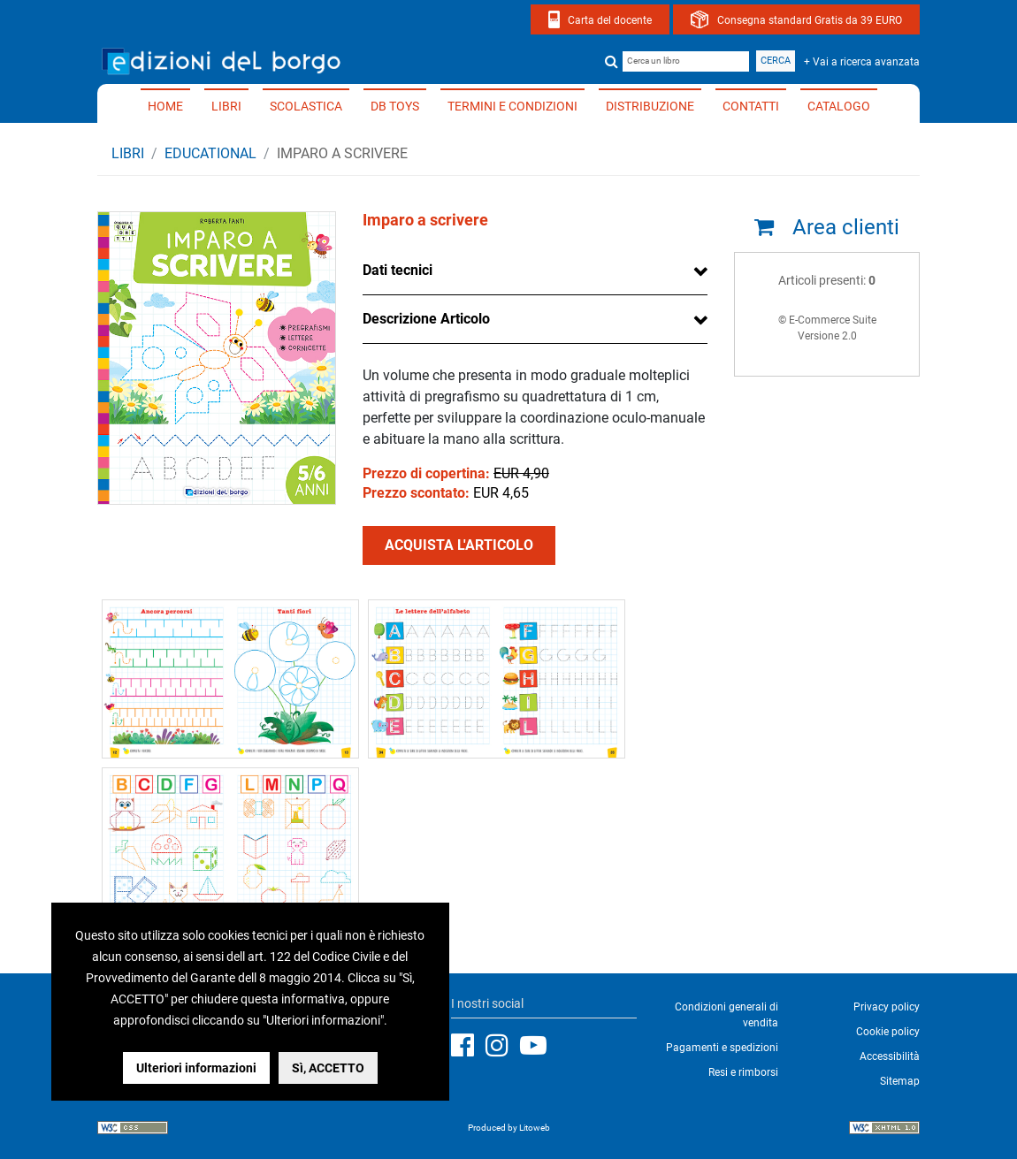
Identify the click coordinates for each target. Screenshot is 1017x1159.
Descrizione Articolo (426, 318)
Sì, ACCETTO (328, 1068)
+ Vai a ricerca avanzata (862, 62)
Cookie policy (888, 1032)
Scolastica (306, 106)
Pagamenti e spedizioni (722, 1047)
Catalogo (838, 106)
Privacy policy (886, 1007)
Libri (226, 106)
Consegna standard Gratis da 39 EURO (809, 20)
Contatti (751, 106)
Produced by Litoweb (509, 1127)
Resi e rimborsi (743, 1072)
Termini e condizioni (512, 106)
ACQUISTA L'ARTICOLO (459, 545)
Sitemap (900, 1081)
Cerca (776, 60)
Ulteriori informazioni (196, 1068)
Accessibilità (890, 1056)
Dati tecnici (397, 270)
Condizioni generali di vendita (726, 1015)
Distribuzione (650, 106)
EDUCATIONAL (210, 153)
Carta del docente (610, 20)
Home (165, 106)
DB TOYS (395, 106)
